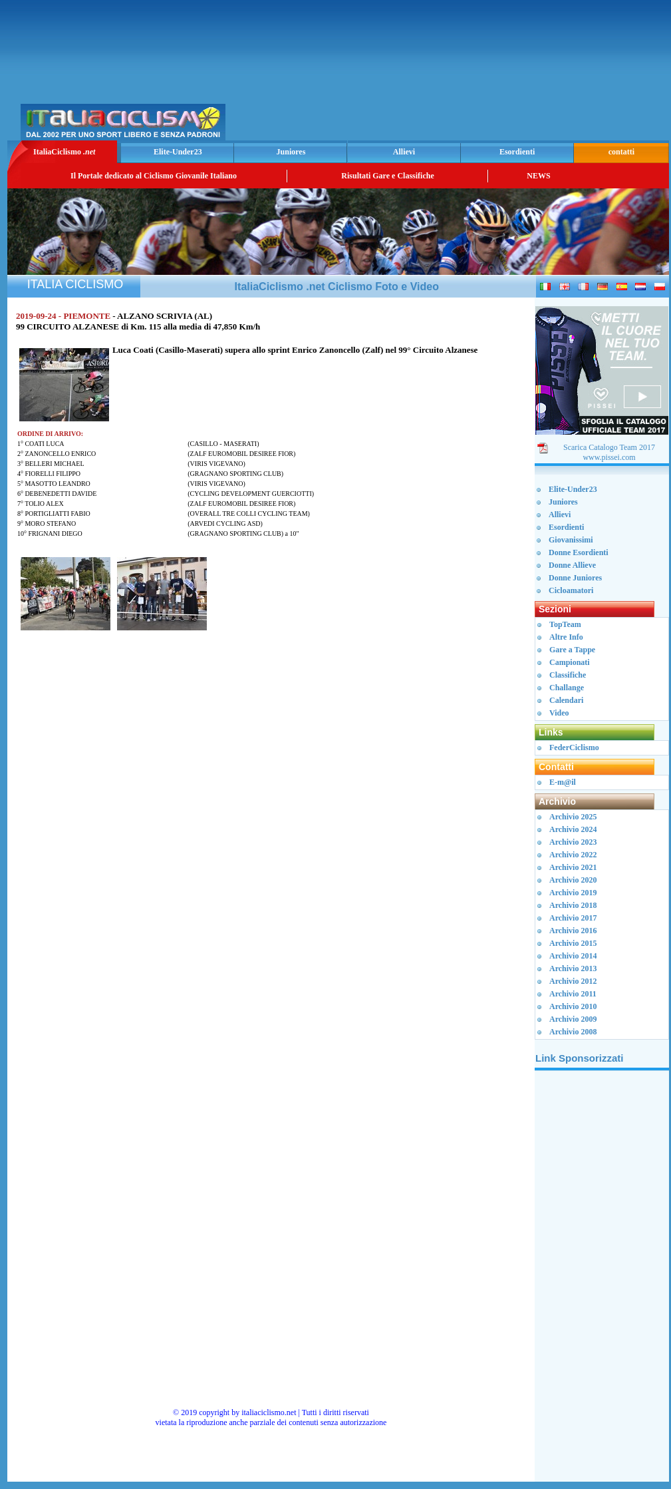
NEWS (538, 175)
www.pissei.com (609, 457)
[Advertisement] (510, 73)
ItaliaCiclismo (64, 151)
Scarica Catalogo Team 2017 (609, 447)
